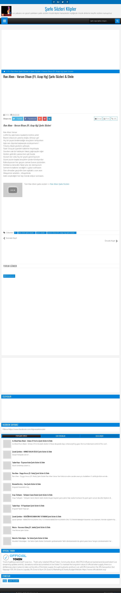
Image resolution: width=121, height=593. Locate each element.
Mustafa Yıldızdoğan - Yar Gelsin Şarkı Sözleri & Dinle (30, 535)
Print (107, 119)
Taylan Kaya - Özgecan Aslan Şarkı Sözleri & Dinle (28, 459)
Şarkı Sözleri (41, 233)
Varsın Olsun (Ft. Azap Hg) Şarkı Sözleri (61, 233)
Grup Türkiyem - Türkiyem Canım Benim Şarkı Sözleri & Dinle (32, 492)
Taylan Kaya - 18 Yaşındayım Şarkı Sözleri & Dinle (28, 502)
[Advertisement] (60, 95)
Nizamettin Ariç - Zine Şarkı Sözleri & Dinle (26, 481)
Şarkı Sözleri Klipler (60, 8)
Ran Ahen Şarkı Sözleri (59, 184)
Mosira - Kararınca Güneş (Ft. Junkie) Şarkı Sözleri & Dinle (31, 524)
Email (98, 119)
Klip (4, 578)
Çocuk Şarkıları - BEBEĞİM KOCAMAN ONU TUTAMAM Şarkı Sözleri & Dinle (36, 513)
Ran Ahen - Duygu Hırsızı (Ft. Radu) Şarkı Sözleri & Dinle (30, 470)
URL (114, 119)
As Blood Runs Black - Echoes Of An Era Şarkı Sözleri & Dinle (32, 438)
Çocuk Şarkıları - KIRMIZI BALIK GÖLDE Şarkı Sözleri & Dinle (32, 448)
